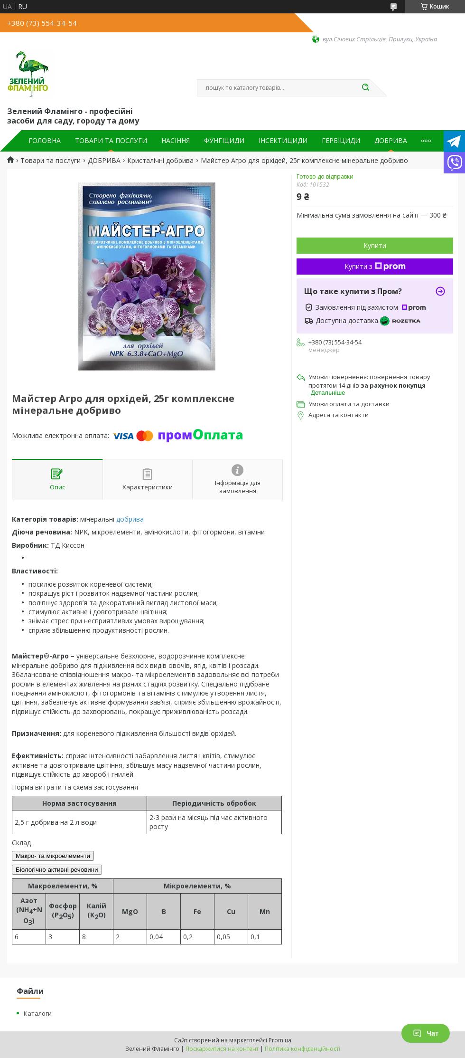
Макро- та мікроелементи (53, 855)
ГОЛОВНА (44, 140)
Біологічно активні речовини (57, 869)
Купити (374, 245)
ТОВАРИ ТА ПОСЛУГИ (111, 140)
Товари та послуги (50, 160)
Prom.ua (280, 1040)
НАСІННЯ (175, 140)
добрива (130, 519)
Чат (425, 1033)
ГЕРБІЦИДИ (341, 140)
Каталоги (38, 1013)
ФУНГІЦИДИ (224, 140)
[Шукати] (365, 87)
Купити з (375, 266)
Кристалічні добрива (160, 160)
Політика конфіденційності (302, 1049)
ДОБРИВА (390, 140)
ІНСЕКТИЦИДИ (283, 140)
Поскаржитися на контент (222, 1049)
